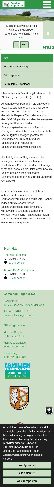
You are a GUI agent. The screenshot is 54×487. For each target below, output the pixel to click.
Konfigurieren (26, 465)
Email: (7, 315)
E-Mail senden (17, 262)
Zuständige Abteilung (16, 66)
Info (6, 58)
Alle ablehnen (27, 473)
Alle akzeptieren (27, 481)
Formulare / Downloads (17, 84)
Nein (24, 44)
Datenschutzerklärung (16, 454)
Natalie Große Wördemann (19, 270)
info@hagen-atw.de (23, 315)
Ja (16, 44)
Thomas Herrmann (15, 254)
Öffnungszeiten (12, 75)
